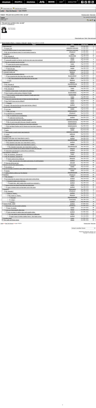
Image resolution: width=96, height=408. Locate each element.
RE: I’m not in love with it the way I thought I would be (21, 122)
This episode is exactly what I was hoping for (17, 132)
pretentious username (72, 48)
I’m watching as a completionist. (14, 113)
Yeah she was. (11, 68)
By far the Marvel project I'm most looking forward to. (17, 50)
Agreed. (7, 171)
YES (10, 80)
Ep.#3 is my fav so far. (9, 97)
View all (24, 43)
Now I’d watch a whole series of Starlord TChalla (18, 93)
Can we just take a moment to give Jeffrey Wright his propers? (20, 168)
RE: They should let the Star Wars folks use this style (23, 78)
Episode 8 (6, 189)
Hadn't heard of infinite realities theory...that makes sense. (26, 216)
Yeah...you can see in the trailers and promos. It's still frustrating (26, 161)
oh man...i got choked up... (12, 86)
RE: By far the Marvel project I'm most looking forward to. (20, 52)
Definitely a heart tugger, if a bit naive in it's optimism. (19, 91)
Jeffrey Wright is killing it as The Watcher (16, 173)
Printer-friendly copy (7, 8)
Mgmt (72, 78)
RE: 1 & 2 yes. (11, 111)
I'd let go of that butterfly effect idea (14, 210)
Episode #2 (6, 82)
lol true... (13, 202)
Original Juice (72, 168)
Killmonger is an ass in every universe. (15, 206)
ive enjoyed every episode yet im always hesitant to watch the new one (22, 148)
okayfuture (31, 2)
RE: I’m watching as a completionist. (17, 115)
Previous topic (85, 15)
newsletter (72, 2)
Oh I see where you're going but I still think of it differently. (24, 214)
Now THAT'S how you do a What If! (14, 101)
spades (72, 46)
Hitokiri (72, 209)
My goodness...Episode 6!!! (10, 152)
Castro (3, 17)
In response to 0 (10, 24)
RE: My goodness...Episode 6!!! (13, 154)
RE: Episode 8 (9, 191)
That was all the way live (12, 163)
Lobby (2, 11)
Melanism (72, 158)
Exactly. (9, 103)
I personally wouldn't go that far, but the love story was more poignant (24, 60)
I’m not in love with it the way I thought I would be (18, 120)
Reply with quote (92, 38)
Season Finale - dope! (9, 203)
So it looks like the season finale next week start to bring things (22, 179)
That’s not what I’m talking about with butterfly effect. (21, 212)
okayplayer (6, 2)
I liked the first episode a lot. (10, 58)
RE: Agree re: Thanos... (15, 195)
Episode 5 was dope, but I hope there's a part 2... (16, 138)
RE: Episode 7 (9, 177)
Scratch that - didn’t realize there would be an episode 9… (24, 183)
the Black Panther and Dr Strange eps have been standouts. (21, 124)
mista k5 (72, 148)
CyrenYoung (72, 70)
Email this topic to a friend (20, 8)
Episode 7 (6, 174)
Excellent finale (7, 218)
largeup (41, 2)
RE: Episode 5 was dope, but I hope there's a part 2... (19, 140)
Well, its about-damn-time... (10, 70)
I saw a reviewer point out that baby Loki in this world (21, 187)
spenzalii (72, 66)
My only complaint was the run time (14, 62)
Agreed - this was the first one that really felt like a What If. (21, 105)
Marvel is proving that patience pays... (13, 165)
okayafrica (18, 2)
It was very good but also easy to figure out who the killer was (21, 99)
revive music (51, 2)
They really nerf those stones (11, 220)
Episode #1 (6, 54)
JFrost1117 (72, 52)
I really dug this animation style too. (14, 74)
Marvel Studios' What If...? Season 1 (11, 43)
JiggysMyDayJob (72, 84)
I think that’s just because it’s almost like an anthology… (20, 150)
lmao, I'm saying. (12, 208)
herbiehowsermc (72, 107)
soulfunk (72, 105)
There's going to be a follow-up (15, 159)
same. (7, 130)
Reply (86, 38)
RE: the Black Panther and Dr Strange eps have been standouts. (24, 126)
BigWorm (72, 72)
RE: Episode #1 (9, 56)
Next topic (92, 15)
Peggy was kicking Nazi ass (12, 66)
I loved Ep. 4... (7, 128)
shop (61, 2)
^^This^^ (13, 200)
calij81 (72, 98)
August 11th (8, 48)
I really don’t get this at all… (16, 118)
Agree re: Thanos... (12, 193)
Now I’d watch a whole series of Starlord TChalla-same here (23, 95)
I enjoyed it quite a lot (9, 72)
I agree (7, 134)
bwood (29, 43)
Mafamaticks (72, 189)
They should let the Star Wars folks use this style (20, 76)
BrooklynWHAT (72, 76)
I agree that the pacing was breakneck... (18, 64)
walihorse (72, 62)
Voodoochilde (72, 56)
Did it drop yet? (7, 46)
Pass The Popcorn (11, 11)
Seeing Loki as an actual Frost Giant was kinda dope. (19, 185)
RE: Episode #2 (9, 84)
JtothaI (72, 136)
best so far (8, 136)
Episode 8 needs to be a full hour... (16, 181)
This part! (13, 197)
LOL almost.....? (9, 167)
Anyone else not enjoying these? (12, 107)
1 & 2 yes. (8, 109)
